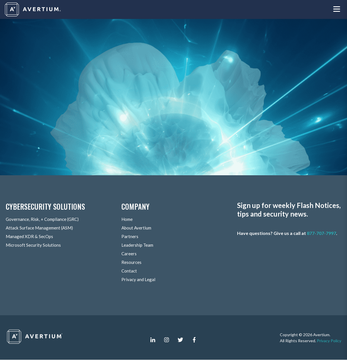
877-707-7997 (321, 233)
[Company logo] (33, 9)
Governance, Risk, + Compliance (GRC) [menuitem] (44, 219)
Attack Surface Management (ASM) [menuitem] (41, 228)
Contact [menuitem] (129, 271)
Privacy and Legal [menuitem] (138, 279)
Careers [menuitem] (129, 253)
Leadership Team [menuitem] (138, 245)
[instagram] (166, 340)
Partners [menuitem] (129, 236)
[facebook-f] (194, 340)
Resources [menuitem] (131, 262)
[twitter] (180, 340)
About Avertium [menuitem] (137, 228)
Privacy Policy (329, 340)
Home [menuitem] (127, 219)
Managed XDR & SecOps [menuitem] (30, 236)
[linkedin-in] (153, 340)
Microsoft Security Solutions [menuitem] (34, 245)
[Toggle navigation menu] (336, 9)
